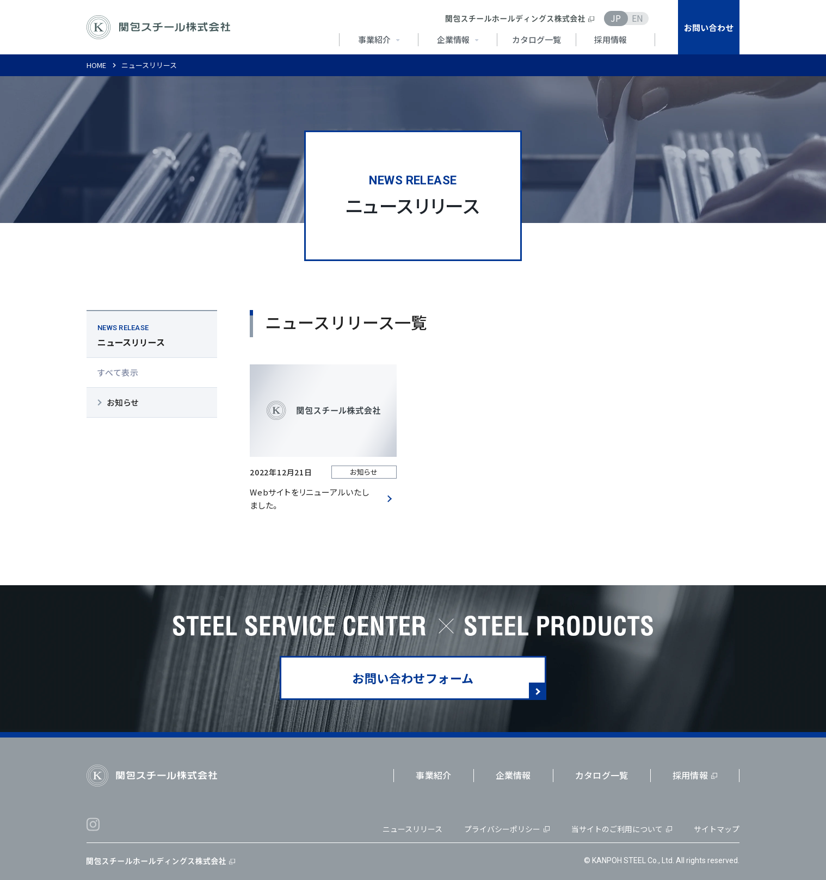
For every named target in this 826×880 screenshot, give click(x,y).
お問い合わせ (709, 27)
